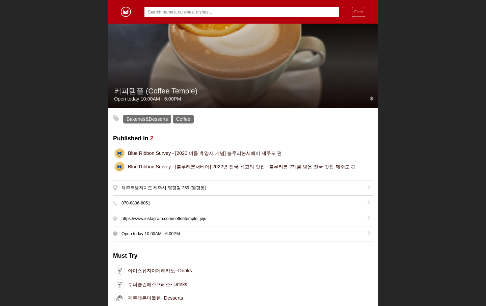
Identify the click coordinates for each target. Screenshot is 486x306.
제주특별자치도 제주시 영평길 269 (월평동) (164, 188)
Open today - (151, 233)
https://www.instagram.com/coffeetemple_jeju (164, 218)
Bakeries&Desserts (147, 119)
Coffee (183, 119)
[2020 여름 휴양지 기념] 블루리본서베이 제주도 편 (205, 153)
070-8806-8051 (136, 203)
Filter (358, 11)
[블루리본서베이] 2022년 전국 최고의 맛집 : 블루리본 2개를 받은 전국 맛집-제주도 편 (242, 166)
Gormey (126, 12)
